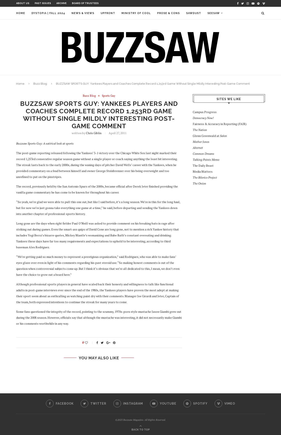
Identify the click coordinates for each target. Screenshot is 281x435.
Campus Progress (205, 112)
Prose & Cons (168, 13)
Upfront (108, 13)
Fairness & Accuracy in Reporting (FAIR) (220, 124)
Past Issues (43, 3)
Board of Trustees (85, 3)
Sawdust (193, 13)
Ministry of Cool (136, 13)
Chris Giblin (93, 133)
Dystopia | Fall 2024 (48, 13)
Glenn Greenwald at (210, 136)
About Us (22, 3)
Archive (61, 3)
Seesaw (213, 13)
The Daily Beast (203, 165)
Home (20, 13)
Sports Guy (108, 96)
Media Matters (203, 171)
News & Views (82, 13)
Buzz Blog (40, 83)
